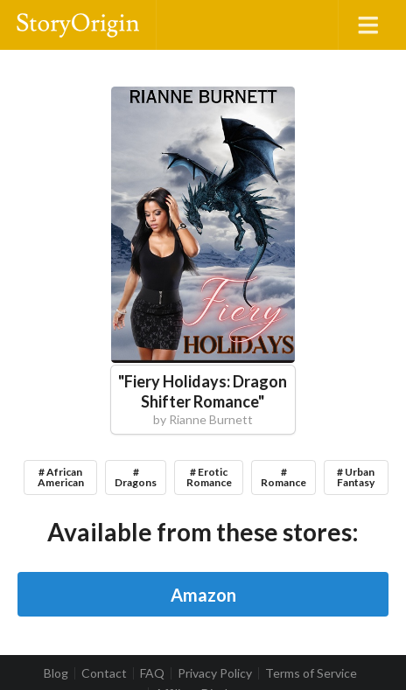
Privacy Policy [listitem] (215, 673)
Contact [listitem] (104, 673)
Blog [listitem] (56, 673)
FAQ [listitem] (152, 673)
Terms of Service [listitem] (311, 673)
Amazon (203, 594)
